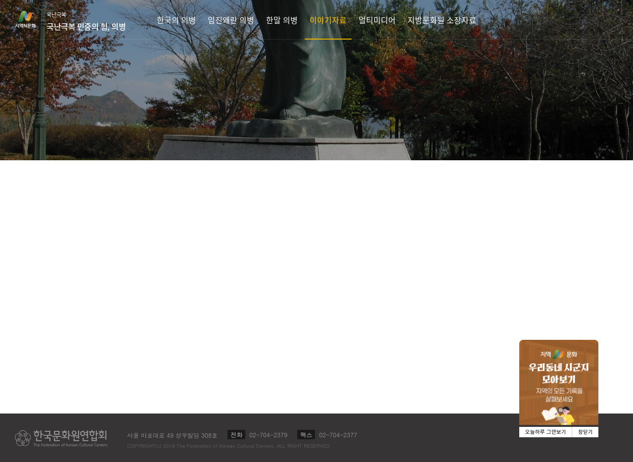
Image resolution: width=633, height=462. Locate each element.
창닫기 (585, 432)
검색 (611, 19)
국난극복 (86, 21)
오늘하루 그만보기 (545, 432)
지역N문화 (30, 19)
